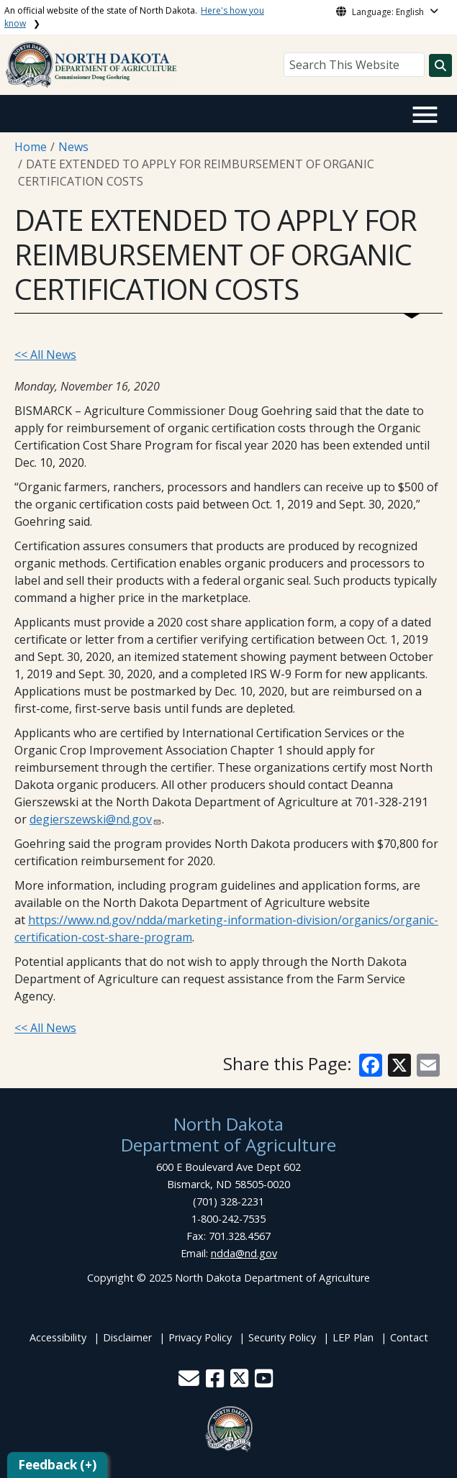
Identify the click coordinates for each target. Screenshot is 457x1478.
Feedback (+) (57, 1464)
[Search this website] (440, 65)
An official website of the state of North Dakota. (134, 16)
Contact (409, 1337)
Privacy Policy (200, 1337)
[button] (190, 1382)
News (73, 147)
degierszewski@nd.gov (91, 819)
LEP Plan (353, 1337)
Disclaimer (127, 1337)
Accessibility (58, 1337)
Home (30, 147)
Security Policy (282, 1337)
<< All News (45, 354)
